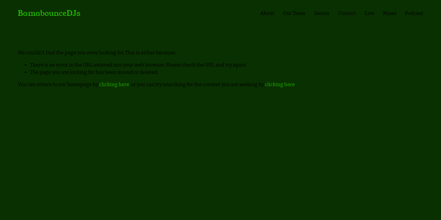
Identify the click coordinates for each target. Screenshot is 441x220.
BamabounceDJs (49, 13)
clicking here (114, 84)
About (267, 13)
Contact (347, 13)
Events (321, 13)
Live (369, 13)
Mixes (390, 13)
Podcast (414, 13)
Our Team (294, 13)
